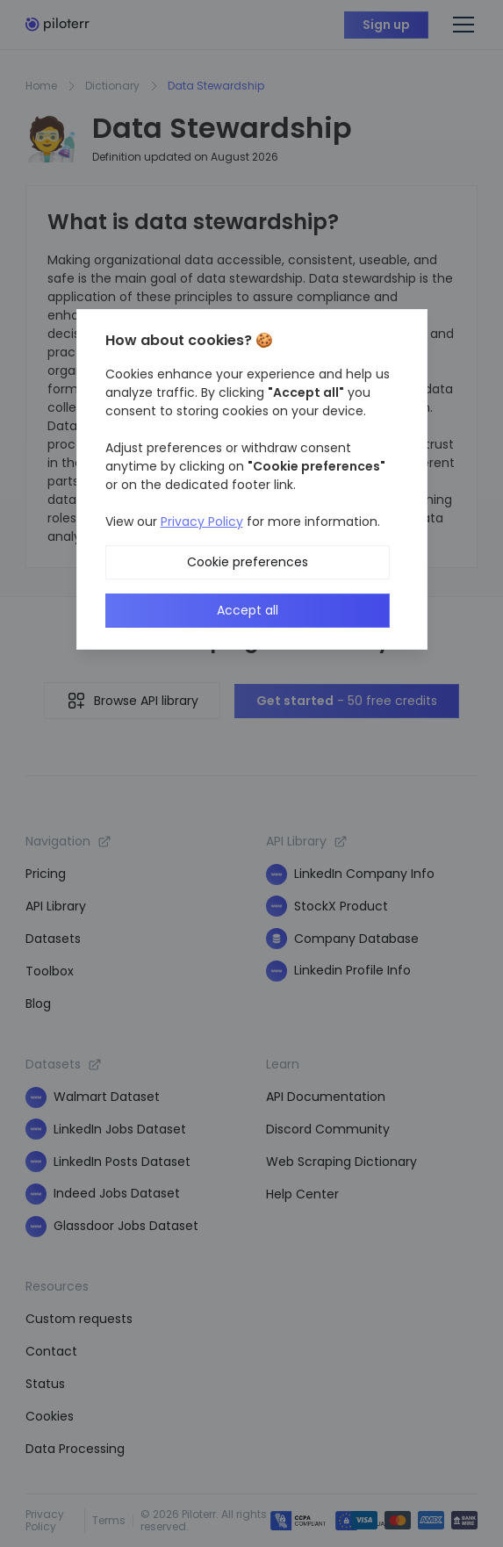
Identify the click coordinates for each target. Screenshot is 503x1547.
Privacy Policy (202, 521)
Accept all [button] (247, 610)
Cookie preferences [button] (247, 562)
